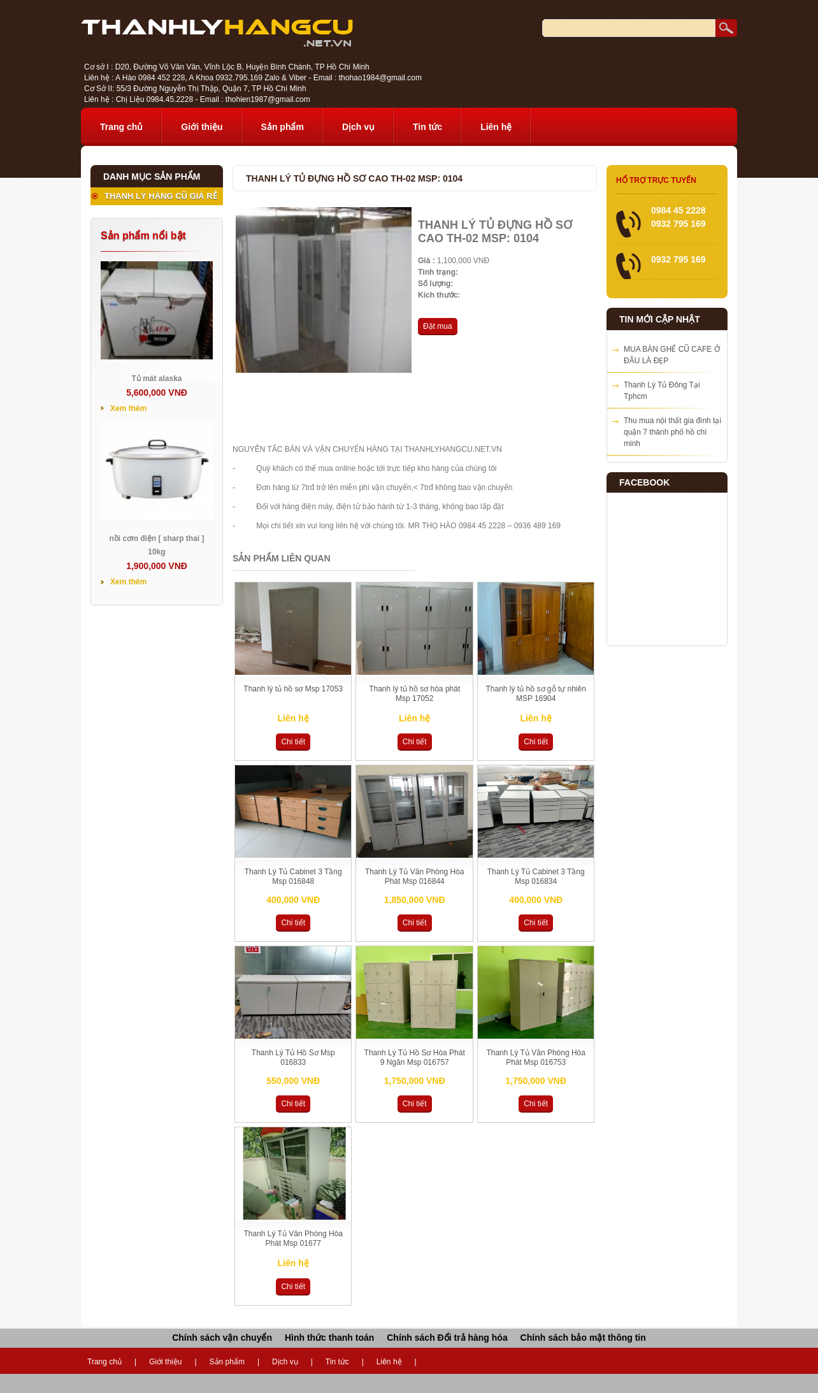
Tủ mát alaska (156, 378)
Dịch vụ (358, 127)
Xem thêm (128, 408)
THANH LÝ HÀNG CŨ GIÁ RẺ (160, 196)
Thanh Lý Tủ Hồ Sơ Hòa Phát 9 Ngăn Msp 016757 (414, 1057)
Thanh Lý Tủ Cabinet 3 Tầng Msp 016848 (293, 876)
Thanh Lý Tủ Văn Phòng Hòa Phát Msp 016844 (414, 876)
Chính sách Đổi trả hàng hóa (447, 1337)
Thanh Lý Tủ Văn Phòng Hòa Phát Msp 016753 (535, 1057)
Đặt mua (437, 326)
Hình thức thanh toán (329, 1337)
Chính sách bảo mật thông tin (583, 1337)
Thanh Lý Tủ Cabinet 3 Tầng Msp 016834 (536, 876)
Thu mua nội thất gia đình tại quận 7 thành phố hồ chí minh (672, 432)
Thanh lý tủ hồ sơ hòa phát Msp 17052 (414, 693)
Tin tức (427, 127)
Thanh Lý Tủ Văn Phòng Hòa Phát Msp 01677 (293, 1238)
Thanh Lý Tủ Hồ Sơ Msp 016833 (293, 1057)
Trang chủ (121, 127)
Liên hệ (496, 127)
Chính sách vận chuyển (222, 1337)
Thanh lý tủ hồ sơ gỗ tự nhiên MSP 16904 (535, 693)
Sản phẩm (282, 127)
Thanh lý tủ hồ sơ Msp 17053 (293, 688)
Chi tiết (293, 741)
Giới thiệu (201, 127)
